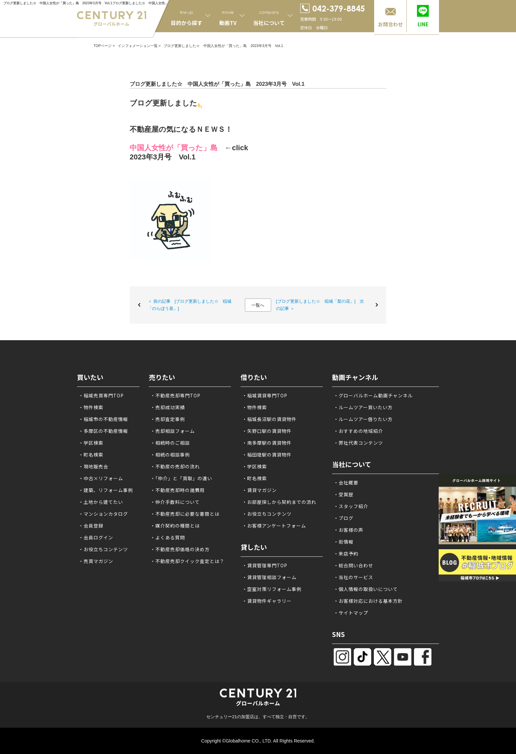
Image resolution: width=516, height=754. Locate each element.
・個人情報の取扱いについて (366, 589)
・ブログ (343, 518)
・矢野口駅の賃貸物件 (267, 431)
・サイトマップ (351, 612)
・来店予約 (346, 553)
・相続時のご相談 (170, 442)
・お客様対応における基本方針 (368, 601)
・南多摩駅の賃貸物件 (267, 442)
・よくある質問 (167, 537)
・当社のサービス (353, 577)
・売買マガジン (96, 561)
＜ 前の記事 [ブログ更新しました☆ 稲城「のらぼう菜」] (189, 305)
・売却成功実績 (167, 407)
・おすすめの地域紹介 (358, 431)
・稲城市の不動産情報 (103, 419)
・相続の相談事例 (170, 454)
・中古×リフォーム (101, 478)
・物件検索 (91, 407)
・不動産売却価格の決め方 (180, 549)
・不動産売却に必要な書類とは (184, 513)
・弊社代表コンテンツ (358, 442)
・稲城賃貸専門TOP (264, 395)
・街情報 (343, 541)
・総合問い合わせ (353, 565)
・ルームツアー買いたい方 (363, 407)
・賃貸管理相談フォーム (269, 577)
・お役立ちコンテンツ (103, 549)
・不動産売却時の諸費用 (177, 490)
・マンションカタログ (103, 513)
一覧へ (257, 305)
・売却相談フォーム (172, 431)
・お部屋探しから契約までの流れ (279, 502)
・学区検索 (91, 442)
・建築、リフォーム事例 (106, 490)
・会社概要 (346, 482)
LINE (423, 24)
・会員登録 (91, 525)
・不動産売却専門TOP (175, 395)
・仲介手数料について (175, 502)
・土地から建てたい (101, 502)
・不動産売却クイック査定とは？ (187, 561)
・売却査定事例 (167, 419)
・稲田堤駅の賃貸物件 (267, 454)
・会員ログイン (96, 537)
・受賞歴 (343, 494)
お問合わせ (390, 24)
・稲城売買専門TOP (101, 395)
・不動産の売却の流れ (175, 466)
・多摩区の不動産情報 (103, 431)
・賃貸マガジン (259, 490)
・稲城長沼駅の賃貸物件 (269, 419)
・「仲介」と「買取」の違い (181, 478)
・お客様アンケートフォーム (274, 525)
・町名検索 (91, 454)
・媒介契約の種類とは (175, 525)
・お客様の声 (348, 530)
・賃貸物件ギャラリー (267, 601)
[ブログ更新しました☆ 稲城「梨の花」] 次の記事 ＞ (320, 305)
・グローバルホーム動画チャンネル (373, 395)
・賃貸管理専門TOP (264, 565)
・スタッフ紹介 (351, 506)
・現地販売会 (93, 466)
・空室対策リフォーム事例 (271, 589)
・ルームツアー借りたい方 (363, 419)
